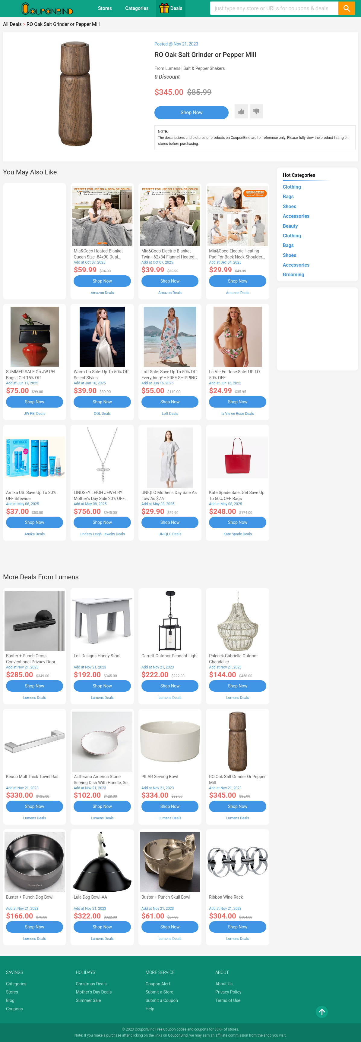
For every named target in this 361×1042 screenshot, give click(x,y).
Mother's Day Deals (94, 992)
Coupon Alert (158, 983)
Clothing (292, 187)
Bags (288, 196)
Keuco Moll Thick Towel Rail (32, 776)
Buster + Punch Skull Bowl (165, 897)
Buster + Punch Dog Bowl (29, 897)
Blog (10, 1000)
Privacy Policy (228, 992)
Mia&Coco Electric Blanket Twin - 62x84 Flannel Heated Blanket (168, 257)
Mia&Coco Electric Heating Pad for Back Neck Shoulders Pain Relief (236, 257)
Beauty (290, 226)
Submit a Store (159, 992)
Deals (170, 8)
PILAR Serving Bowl (159, 776)
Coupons (14, 1008)
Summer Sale (88, 1000)
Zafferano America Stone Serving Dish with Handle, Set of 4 (101, 782)
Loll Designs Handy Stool (97, 655)
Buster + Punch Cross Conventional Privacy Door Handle (30, 661)
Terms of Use (227, 1000)
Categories (137, 8)
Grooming (293, 274)
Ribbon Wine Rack (226, 897)
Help (150, 1008)
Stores (105, 8)
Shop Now (192, 112)
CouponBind (178, 1035)
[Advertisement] (34, 240)
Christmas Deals (91, 983)
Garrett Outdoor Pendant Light (169, 655)
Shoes (289, 206)
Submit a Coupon (162, 1000)
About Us (224, 983)
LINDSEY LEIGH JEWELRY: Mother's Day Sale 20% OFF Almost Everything (99, 498)
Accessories (296, 216)
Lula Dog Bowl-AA (90, 897)
